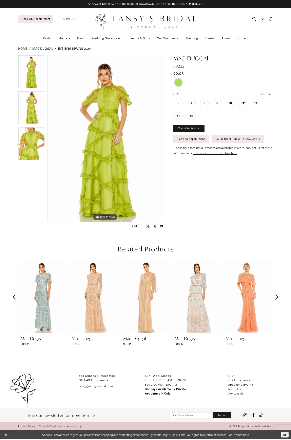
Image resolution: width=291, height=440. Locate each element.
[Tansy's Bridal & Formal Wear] (145, 22)
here (246, 435)
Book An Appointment (192, 140)
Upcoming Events (240, 385)
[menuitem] (36, 19)
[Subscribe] (221, 416)
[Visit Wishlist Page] (271, 19)
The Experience (239, 380)
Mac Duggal (42, 49)
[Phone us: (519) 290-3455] (69, 19)
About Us (234, 389)
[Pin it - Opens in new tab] (155, 226)
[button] (262, 19)
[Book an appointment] (35, 19)
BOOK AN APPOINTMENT (191, 4)
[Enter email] (187, 416)
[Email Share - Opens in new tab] (161, 226)
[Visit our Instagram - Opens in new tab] (245, 416)
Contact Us (236, 394)
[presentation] (42, 297)
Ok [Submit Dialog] (284, 435)
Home (22, 49)
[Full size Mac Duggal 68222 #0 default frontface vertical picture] (105, 139)
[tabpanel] (31, 73)
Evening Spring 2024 (74, 49)
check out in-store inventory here (215, 155)
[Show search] (254, 19)
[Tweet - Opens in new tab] (148, 226)
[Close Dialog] (5, 435)
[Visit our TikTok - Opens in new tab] (261, 416)
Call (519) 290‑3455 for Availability (241, 140)
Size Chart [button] (266, 94)
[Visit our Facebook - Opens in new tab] (253, 416)
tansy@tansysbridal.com (96, 386)
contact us (253, 150)
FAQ (231, 376)
